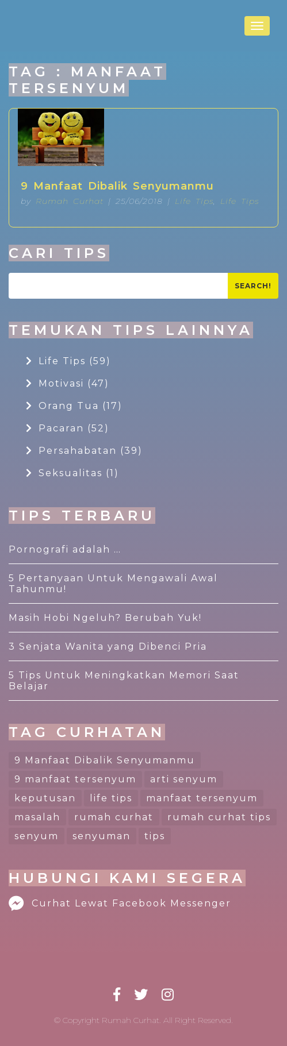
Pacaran (67, 428)
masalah (37, 817)
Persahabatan (84, 450)
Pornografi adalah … (65, 549)
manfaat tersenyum (202, 798)
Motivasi (67, 383)
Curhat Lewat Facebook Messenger (120, 903)
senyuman (101, 836)
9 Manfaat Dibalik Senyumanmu (117, 186)
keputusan (45, 798)
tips (154, 836)
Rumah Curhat (70, 201)
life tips (111, 798)
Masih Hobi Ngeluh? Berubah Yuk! (105, 617)
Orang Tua (74, 405)
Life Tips (194, 201)
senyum (36, 836)
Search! (253, 285)
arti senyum (183, 779)
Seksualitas (72, 473)
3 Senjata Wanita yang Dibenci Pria (108, 646)
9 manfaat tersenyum (75, 779)
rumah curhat (114, 817)
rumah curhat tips (219, 817)
